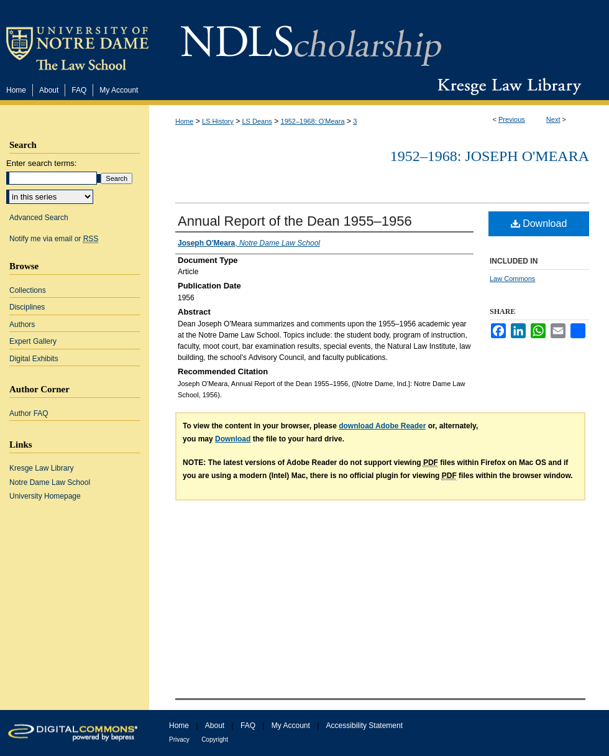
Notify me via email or (53, 238)
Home (184, 121)
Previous (511, 119)
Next (553, 119)
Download (539, 223)
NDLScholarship (311, 39)
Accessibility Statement (364, 725)
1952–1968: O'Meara (313, 121)
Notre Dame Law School (49, 482)
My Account (291, 725)
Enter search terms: (41, 163)
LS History (218, 121)
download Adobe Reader (382, 426)
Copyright (214, 739)
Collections (27, 290)
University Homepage (45, 496)
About (214, 725)
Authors (22, 324)
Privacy (179, 739)
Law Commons (512, 278)
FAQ (247, 725)
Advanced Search (38, 217)
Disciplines (27, 307)
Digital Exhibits (33, 358)
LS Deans (257, 121)
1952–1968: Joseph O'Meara (489, 156)
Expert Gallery (33, 341)
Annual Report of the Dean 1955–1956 (295, 221)
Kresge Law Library (507, 86)
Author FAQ (28, 413)
